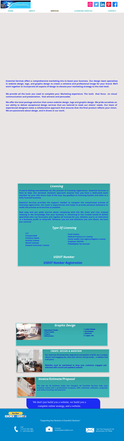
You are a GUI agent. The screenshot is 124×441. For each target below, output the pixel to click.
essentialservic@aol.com (64, 430)
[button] (15, 415)
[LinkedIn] (102, 4)
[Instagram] (90, 4)
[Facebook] (114, 4)
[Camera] (49, 429)
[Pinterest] (108, 4)
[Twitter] (96, 4)
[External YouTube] (62, 45)
